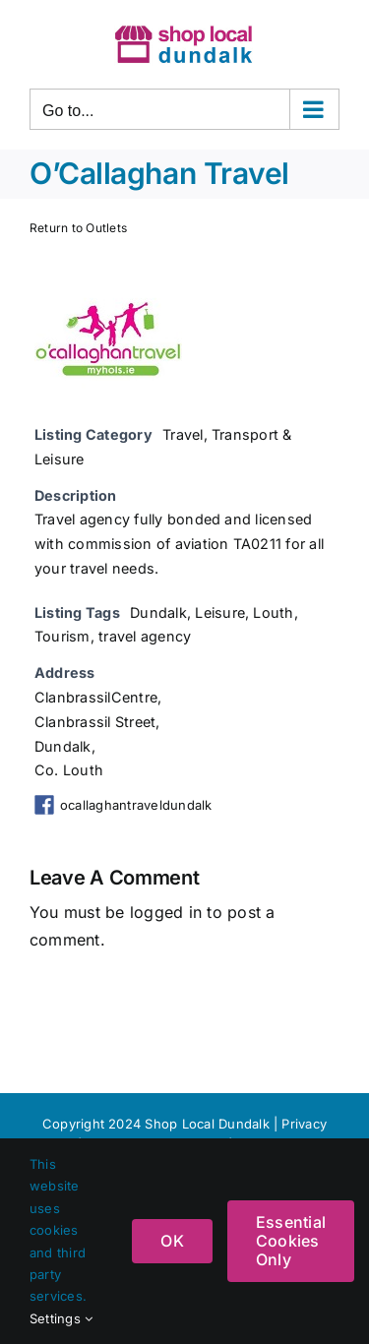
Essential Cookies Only (291, 1240)
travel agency (144, 636)
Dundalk (158, 612)
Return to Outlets (78, 227)
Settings (61, 1318)
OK (171, 1241)
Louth (273, 612)
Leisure (220, 612)
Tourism (62, 636)
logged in (166, 912)
